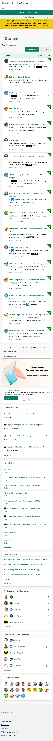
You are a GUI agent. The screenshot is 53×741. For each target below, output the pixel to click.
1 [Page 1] (13, 347)
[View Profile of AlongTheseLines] (16, 64)
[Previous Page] (9, 347)
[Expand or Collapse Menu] (3, 8)
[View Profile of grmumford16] (15, 80)
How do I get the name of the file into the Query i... (29, 124)
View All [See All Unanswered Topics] (7, 455)
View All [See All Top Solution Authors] (7, 626)
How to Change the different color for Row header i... (25, 524)
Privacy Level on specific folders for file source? (28, 61)
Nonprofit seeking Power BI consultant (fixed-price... (24, 425)
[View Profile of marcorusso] (33, 304)
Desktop (6, 472)
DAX (5, 580)
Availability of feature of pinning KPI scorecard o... (29, 330)
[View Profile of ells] (12, 128)
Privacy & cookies (6, 721)
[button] (32, 49)
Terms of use (5, 725)
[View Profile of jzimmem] (14, 216)
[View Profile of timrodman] (29, 82)
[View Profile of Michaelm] (14, 267)
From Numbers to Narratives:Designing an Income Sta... (26, 436)
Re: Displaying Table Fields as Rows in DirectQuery (21, 570)
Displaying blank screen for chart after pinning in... (27, 93)
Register (21, 12)
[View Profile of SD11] (12, 334)
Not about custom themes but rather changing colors (30, 264)
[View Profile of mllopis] (44, 67)
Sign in (29, 12)
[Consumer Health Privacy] (26, 735)
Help (36, 12)
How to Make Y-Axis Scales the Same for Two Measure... (24, 477)
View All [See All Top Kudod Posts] (7, 583)
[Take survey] (11, 398)
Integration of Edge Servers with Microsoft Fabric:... (24, 447)
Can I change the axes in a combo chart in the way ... (29, 229)
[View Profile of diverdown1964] (20, 251)
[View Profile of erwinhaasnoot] (16, 235)
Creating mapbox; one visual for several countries (23, 516)
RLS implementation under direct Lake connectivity (22, 575)
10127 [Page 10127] (33, 347)
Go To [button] (43, 12)
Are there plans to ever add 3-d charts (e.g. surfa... (29, 315)
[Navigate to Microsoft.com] (7, 3)
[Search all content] (36, 17)
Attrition (7, 469)
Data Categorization (18, 140)
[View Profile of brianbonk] (14, 301)
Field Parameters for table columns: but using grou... (22, 485)
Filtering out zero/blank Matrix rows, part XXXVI (21, 501)
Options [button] (44, 49)
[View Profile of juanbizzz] (29, 285)
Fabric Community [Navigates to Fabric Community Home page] (23, 3)
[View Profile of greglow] (17, 200)
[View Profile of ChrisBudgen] (15, 318)
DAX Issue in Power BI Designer (20, 77)
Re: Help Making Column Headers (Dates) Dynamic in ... (23, 560)
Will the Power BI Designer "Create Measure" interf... (29, 213)
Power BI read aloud (11, 532)
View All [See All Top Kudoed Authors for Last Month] (7, 670)
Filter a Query (16, 109)
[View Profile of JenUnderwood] (36, 320)
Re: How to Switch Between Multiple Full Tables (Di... (22, 565)
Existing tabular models (19, 247)
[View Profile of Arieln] (40, 254)
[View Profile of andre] (30, 183)
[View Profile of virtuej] (20, 181)
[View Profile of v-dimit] (20, 96)
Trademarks (4, 728)
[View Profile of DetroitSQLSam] (40, 269)
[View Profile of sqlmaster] (31, 98)
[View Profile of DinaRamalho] (15, 112)
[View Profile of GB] (12, 283)
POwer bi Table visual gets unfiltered (17, 493)
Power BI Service (10, 540)
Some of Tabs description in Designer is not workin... (29, 156)
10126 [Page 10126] (24, 347)
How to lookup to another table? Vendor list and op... (25, 509)
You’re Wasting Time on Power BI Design (18, 414)
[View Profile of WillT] (34, 146)
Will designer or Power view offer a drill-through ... (29, 280)
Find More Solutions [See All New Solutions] (7, 547)
